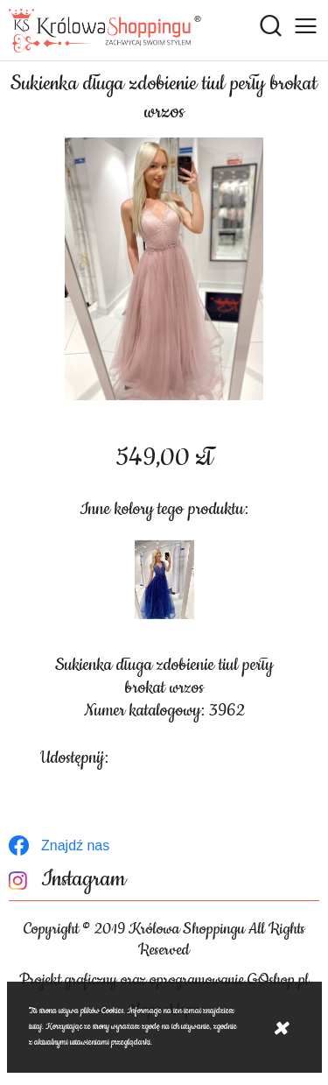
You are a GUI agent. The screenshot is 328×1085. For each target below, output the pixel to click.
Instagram (83, 879)
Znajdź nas (75, 845)
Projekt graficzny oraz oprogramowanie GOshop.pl (164, 979)
